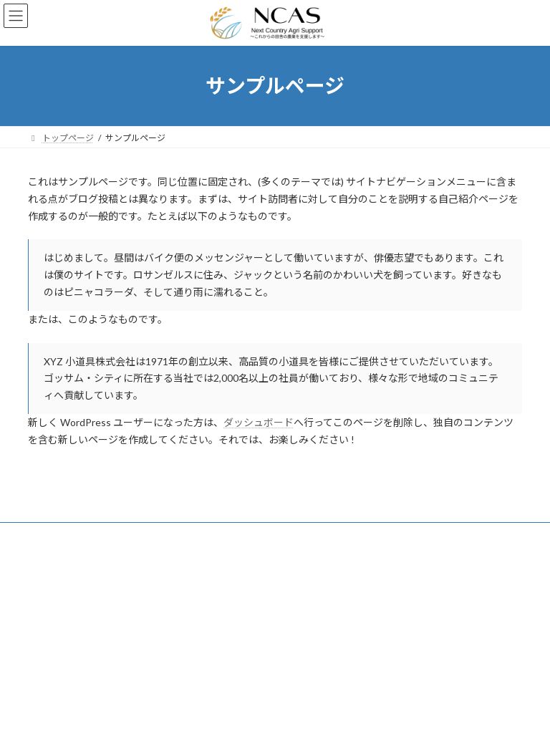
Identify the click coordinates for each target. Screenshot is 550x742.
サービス (59, 535)
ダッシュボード (258, 422)
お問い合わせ (237, 535)
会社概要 (166, 535)
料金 (112, 535)
